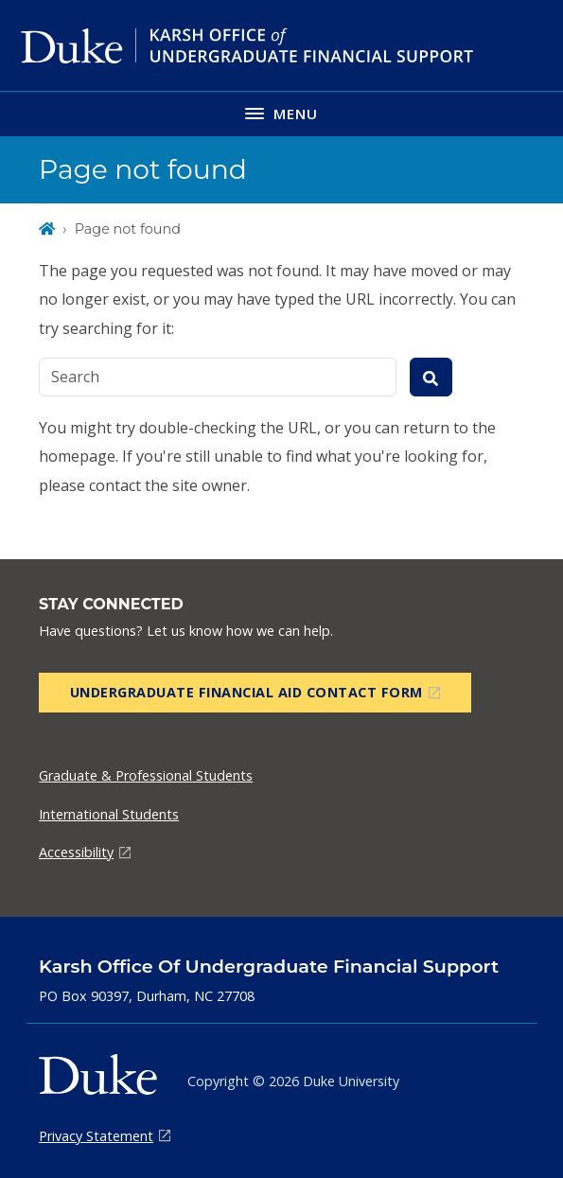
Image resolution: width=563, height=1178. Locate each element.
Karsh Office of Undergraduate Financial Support (269, 966)
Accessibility (76, 852)
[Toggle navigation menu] (281, 113)
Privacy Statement (96, 1136)
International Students (109, 814)
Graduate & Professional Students (146, 775)
